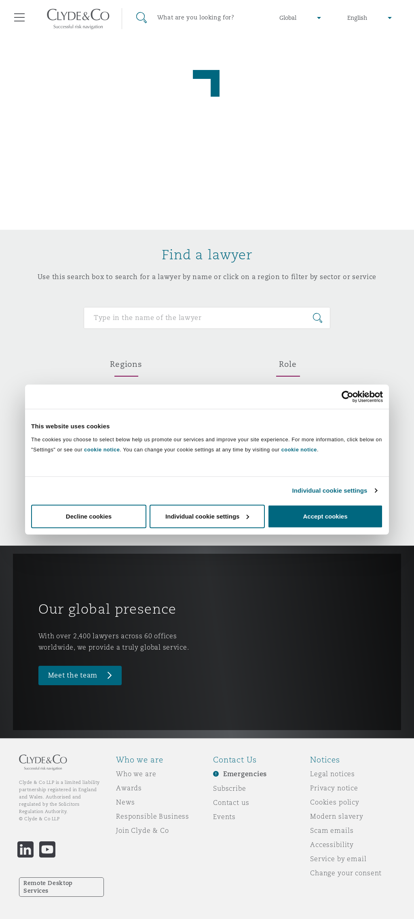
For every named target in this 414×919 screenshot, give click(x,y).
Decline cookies (89, 515)
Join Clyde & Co (142, 830)
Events (224, 817)
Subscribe (229, 788)
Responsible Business (152, 816)
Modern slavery (336, 816)
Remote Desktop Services (48, 886)
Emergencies (245, 774)
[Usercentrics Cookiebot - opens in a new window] (347, 397)
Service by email (338, 859)
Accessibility (332, 845)
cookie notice (102, 449)
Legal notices (332, 774)
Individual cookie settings (330, 490)
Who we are (136, 774)
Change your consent (346, 873)
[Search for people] (207, 318)
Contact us (231, 802)
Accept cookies (325, 515)
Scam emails (331, 830)
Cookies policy (334, 802)
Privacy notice (334, 788)
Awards (129, 788)
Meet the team (73, 675)
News (125, 802)
